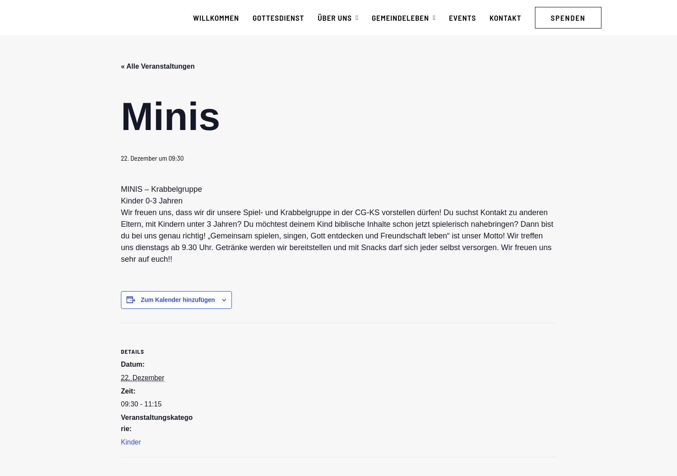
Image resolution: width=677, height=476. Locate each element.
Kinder (131, 442)
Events (462, 17)
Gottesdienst (278, 17)
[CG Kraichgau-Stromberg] (101, 18)
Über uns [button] (338, 17)
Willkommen (216, 17)
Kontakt (506, 17)
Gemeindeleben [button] (404, 17)
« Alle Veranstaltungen (158, 66)
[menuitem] (216, 17)
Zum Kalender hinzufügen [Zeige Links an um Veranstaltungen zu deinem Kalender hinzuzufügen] (178, 299)
